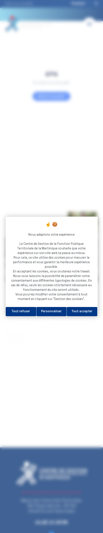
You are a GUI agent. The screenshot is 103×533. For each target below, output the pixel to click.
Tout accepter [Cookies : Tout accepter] (82, 311)
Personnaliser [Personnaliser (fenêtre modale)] (51, 311)
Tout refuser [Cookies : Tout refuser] (21, 311)
